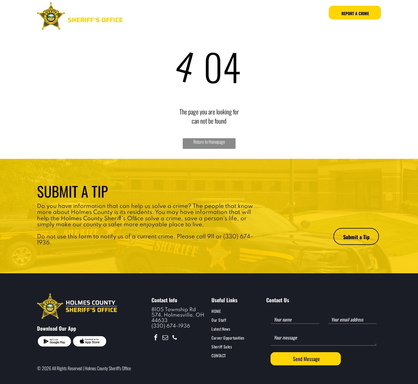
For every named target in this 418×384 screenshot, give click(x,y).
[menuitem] (161, 13)
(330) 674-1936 (170, 326)
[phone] (174, 338)
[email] (165, 338)
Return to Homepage (209, 141)
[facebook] (155, 338)
